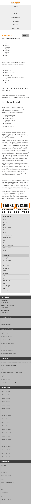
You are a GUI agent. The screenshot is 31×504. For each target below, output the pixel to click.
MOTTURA (3, 465)
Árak (15, 14)
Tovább (25, 36)
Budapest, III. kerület (5, 398)
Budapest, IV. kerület (5, 401)
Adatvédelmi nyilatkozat (6, 324)
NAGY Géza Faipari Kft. (6, 475)
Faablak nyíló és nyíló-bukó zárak (8, 365)
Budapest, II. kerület (5, 394)
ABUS (2, 468)
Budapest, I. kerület (5, 391)
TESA (2, 486)
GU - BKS (3, 496)
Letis (15, 10)
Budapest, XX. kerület (6, 450)
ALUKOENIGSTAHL (5, 493)
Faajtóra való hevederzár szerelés (8, 353)
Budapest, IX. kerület (5, 419)
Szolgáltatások (15, 17)
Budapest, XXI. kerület (6, 453)
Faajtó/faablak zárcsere (6, 336)
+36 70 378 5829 (5, 312)
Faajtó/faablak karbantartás (7, 343)
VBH (2, 489)
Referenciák (15, 21)
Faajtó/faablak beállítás (6, 339)
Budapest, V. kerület (5, 405)
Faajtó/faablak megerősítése (7, 346)
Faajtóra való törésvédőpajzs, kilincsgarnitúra (11, 372)
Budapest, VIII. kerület (6, 415)
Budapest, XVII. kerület (6, 439)
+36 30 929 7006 (5, 302)
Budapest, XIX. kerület (6, 446)
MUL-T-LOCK (4, 472)
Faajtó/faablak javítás (6, 333)
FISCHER (3, 479)
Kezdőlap (15, 7)
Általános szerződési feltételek (8, 321)
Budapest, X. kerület (5, 422)
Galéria (15, 25)
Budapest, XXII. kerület (6, 456)
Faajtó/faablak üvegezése (7, 350)
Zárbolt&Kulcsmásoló (6, 499)
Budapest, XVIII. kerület (6, 443)
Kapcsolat (15, 28)
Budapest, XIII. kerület (6, 432)
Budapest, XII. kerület (5, 429)
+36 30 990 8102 (5, 307)
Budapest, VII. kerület (5, 412)
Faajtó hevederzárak (5, 379)
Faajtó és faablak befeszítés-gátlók (9, 382)
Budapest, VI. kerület (5, 408)
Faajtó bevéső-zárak (5, 376)
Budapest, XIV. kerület (6, 436)
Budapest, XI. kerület (5, 425)
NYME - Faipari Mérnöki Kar (7, 482)
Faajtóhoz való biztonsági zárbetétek (9, 369)
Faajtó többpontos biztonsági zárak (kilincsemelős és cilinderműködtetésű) (15, 362)
